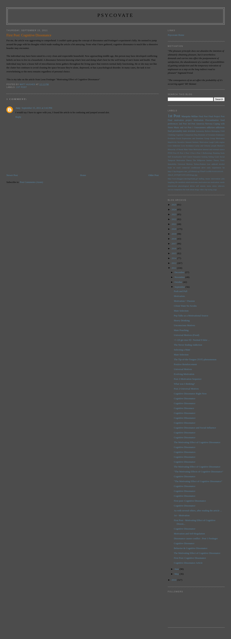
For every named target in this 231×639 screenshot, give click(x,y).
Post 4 (193, 153)
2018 (174, 238)
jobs (222, 179)
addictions (220, 127)
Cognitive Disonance (184, 543)
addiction (211, 127)
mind (188, 182)
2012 (174, 263)
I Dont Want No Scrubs (185, 305)
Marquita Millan (190, 116)
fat (224, 168)
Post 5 (199, 153)
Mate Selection (181, 310)
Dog (195, 135)
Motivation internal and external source (209, 149)
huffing (201, 179)
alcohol (222, 164)
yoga (215, 190)
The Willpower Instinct (202, 160)
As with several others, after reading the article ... (198, 510)
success (171, 190)
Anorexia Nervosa (204, 124)
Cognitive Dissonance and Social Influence (195, 427)
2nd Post (183, 124)
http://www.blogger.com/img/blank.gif (183, 179)
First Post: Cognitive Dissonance (190, 558)
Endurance (220, 135)
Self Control (187, 157)
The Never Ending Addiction (188, 344)
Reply (18, 116)
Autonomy (200, 131)
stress (209, 186)
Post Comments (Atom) (31, 182)
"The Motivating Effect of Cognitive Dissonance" (198, 481)
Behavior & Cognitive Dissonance (190, 548)
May (176, 573)
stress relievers (218, 186)
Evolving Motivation (184, 374)
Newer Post (12, 175)
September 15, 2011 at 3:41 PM (37, 107)
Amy (17, 107)
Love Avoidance (187, 146)
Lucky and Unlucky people (206, 146)
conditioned (195, 168)
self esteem (201, 186)
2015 (174, 253)
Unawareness (200, 127)
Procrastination (212, 120)
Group (206, 138)
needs (222, 182)
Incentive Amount (184, 142)
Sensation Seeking (200, 157)
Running (216, 153)
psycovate (115, 15)
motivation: (215, 182)
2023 (174, 214)
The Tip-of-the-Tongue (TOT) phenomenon (195, 359)
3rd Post (191, 124)
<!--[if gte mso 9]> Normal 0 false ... (192, 340)
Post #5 (176, 153)
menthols (181, 182)
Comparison (189, 135)
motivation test (204, 182)
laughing (171, 182)
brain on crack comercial (179, 168)
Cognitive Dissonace (184, 408)
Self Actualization (175, 157)
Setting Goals (213, 157)
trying (210, 190)
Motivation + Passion (184, 301)
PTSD (170, 153)
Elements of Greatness (207, 135)
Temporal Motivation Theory (180, 160)
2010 (174, 579)
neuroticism (172, 186)
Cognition (180, 135)
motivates (194, 182)
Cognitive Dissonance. (185, 452)
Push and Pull (180, 291)
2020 (174, 229)
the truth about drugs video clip (195, 190)
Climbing (171, 135)
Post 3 (188, 153)
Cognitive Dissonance (184, 398)
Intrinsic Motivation (200, 142)
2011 (174, 268)
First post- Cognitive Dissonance (190, 500)
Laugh (211, 142)
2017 (174, 243)
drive (203, 168)
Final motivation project (180, 120)
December (179, 272)
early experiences (214, 168)
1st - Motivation (182, 515)
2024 (174, 209)
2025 (174, 204)
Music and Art (180, 127)
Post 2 (182, 153)
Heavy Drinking (182, 320)
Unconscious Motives (184, 325)
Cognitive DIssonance (184, 418)
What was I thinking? (184, 383)
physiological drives (186, 186)
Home (83, 175)
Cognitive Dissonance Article (188, 562)
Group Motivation (217, 138)
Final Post (203, 116)
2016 (174, 248)
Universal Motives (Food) (186, 335)
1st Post (21, 87)
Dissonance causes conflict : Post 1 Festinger (196, 538)
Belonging (216, 131)
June (176, 569)
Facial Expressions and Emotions (189, 138)
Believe (208, 131)
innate (207, 179)
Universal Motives (185, 164)
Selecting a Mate (182, 349)
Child (222, 131)
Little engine (219, 142)
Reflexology (207, 153)
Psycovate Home (176, 35)
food (170, 131)
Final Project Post (216, 116)
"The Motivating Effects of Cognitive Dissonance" (198, 471)
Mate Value (188, 149)
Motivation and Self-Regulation (189, 533)
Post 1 (190, 127)
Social (222, 157)
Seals (222, 153)
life (176, 182)
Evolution (172, 138)
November (179, 277)
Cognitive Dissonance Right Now (190, 393)
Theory (216, 160)
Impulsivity (172, 142)
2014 (174, 258)
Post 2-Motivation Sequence (187, 379)
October (178, 282)
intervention (215, 179)
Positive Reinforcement (185, 364)
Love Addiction (174, 146)
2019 (174, 233)
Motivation (198, 120)
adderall (215, 164)
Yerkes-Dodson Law (202, 164)
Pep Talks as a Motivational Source (191, 315)
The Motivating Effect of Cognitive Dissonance (197, 442)
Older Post (153, 175)
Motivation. (179, 296)
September (179, 286)
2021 (174, 224)
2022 (174, 219)
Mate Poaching (181, 330)
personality (177, 131)
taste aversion (189, 131)
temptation (178, 190)
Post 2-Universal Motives (186, 388)
